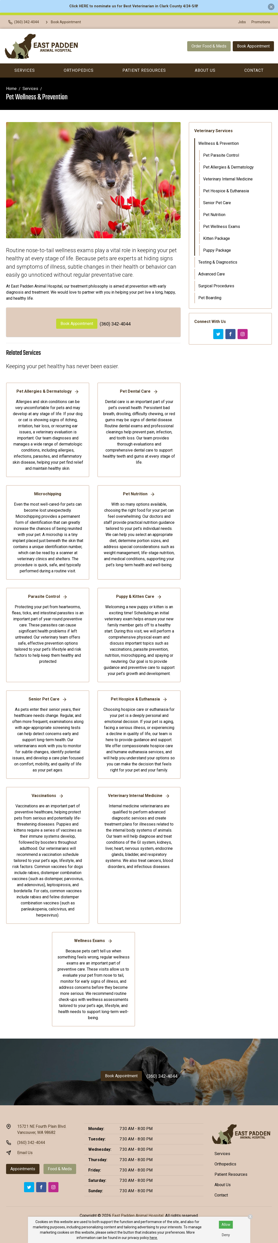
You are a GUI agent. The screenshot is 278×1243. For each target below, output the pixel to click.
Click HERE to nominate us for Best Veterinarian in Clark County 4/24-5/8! (133, 6)
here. (154, 1238)
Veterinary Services (213, 130)
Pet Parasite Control (221, 155)
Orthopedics (79, 70)
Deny (226, 1235)
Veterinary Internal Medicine (228, 179)
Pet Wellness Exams (221, 226)
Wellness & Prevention (218, 143)
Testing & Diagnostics (217, 262)
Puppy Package (217, 250)
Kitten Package (216, 238)
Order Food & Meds (208, 46)
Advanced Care (211, 274)
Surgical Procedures (216, 286)
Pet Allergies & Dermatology (228, 167)
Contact (221, 1195)
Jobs (242, 22)
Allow (226, 1225)
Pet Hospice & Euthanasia (226, 191)
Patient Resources (144, 70)
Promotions (260, 22)
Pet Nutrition (214, 214)
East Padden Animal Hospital (137, 1215)
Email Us (25, 1152)
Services (24, 70)
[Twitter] (218, 334)
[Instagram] (243, 334)
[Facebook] (230, 334)
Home (11, 88)
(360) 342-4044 (115, 323)
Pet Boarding (209, 297)
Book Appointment (253, 46)
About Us (205, 70)
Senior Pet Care (217, 202)
